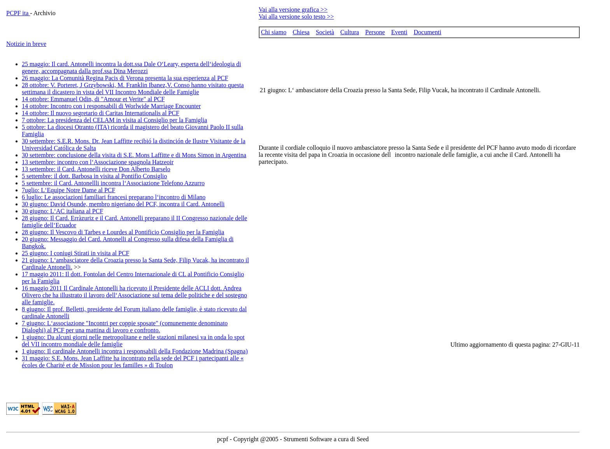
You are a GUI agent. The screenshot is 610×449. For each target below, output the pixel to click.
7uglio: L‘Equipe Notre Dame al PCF (68, 190)
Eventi (399, 32)
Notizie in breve (26, 43)
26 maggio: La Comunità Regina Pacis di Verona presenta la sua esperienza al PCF (125, 78)
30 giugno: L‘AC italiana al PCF (62, 211)
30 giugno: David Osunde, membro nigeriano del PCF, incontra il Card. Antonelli (123, 204)
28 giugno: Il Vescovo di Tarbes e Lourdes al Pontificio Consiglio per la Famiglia (123, 232)
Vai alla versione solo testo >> (296, 16)
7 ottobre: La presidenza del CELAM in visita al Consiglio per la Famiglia (114, 120)
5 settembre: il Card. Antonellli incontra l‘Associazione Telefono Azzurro (113, 183)
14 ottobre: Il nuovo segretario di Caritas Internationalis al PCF (100, 113)
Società (325, 32)
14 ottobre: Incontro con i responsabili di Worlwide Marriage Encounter (111, 106)
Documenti (427, 32)
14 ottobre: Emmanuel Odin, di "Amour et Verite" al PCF (93, 99)
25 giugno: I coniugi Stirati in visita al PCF (75, 253)
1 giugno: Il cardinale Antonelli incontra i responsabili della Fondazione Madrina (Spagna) (135, 351)
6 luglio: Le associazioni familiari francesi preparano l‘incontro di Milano (113, 197)
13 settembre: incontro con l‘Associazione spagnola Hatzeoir (98, 162)
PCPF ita (18, 13)
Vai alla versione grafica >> (293, 9)
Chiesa (301, 32)
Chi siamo (273, 32)
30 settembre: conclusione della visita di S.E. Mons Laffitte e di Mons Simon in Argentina (134, 155)
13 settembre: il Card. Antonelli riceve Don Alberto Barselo (96, 169)
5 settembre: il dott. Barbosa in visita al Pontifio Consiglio (94, 176)
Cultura (349, 32)
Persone (375, 32)
